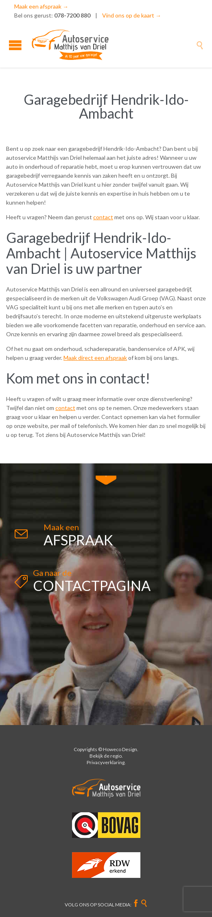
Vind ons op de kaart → (131, 15)
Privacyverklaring (106, 762)
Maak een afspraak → (41, 6)
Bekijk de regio (106, 756)
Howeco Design (120, 749)
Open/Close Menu (15, 45)
